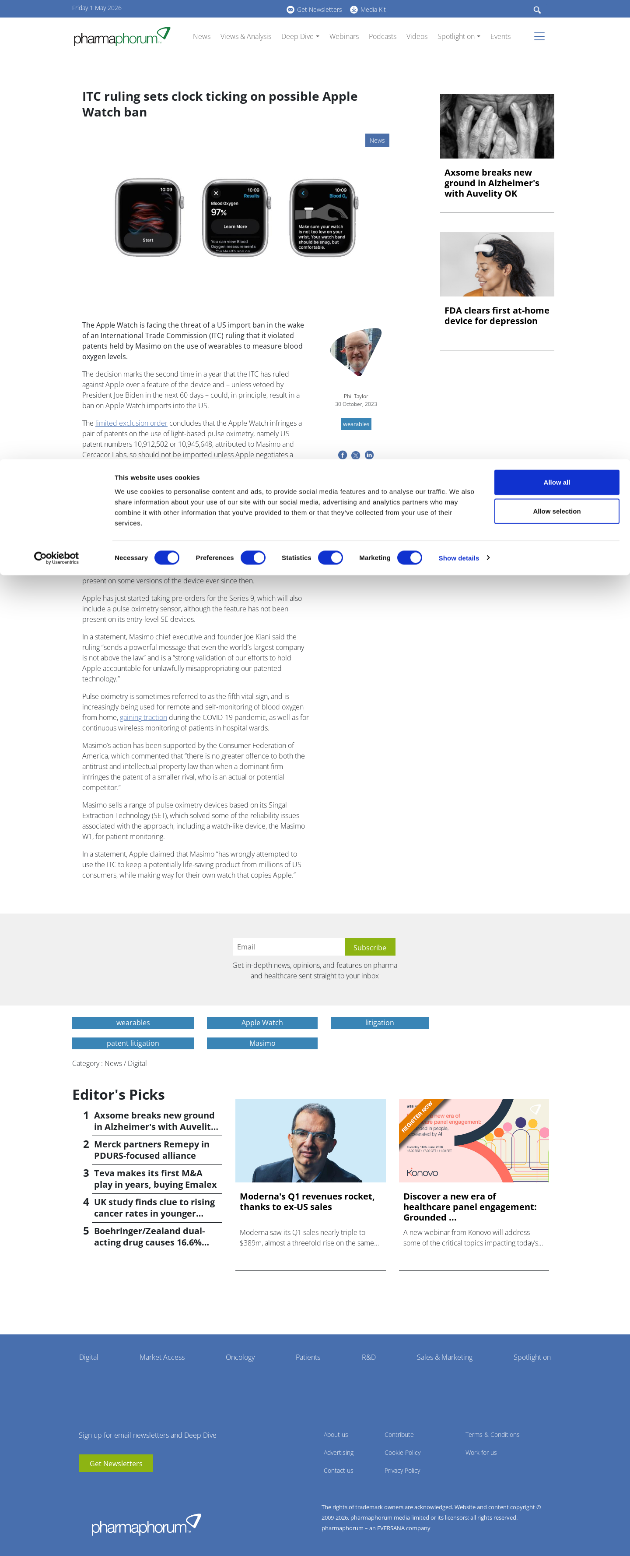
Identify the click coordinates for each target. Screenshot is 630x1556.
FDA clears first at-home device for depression (497, 315)
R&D (369, 1357)
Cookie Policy (402, 1452)
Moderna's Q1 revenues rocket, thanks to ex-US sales (307, 1201)
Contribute (399, 1434)
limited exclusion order (131, 423)
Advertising (339, 1452)
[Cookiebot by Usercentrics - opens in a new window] (56, 99)
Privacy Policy (402, 1470)
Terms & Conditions (493, 1434)
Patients (308, 1357)
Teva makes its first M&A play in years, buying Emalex (155, 1178)
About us (336, 1434)
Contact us (339, 1470)
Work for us (481, 1452)
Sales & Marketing (444, 1357)
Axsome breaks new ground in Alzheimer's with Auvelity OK (491, 183)
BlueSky (111, 1485)
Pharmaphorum (146, 1524)
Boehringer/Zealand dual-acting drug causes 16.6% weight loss (149, 1242)
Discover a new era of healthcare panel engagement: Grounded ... (470, 1207)
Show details (459, 98)
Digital (88, 1357)
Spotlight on (532, 1357)
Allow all (557, 23)
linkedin (98, 1485)
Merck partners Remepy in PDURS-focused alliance (152, 1149)
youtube (85, 1485)
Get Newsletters (116, 1463)
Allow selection (557, 52)
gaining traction (143, 717)
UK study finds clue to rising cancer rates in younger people (154, 1213)
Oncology (240, 1357)
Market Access (162, 1357)
